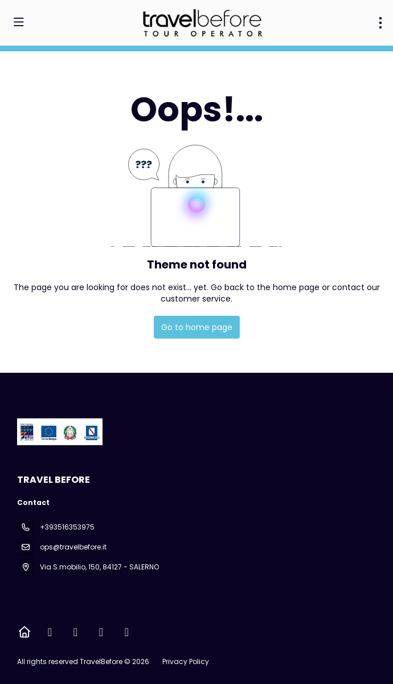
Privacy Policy (185, 661)
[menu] (380, 23)
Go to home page (196, 327)
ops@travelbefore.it (73, 547)
